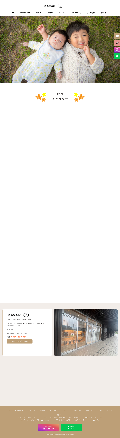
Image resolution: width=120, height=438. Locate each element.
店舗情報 (50, 13)
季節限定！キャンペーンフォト (93, 417)
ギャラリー (62, 13)
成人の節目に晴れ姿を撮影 (63, 420)
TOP (12, 13)
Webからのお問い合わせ (19, 341)
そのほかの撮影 (94, 420)
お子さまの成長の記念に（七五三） (28, 417)
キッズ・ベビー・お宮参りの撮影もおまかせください (36, 420)
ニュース (109, 410)
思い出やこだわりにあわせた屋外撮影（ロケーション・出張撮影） (61, 417)
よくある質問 (91, 13)
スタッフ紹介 (54, 410)
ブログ (100, 410)
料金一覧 (39, 13)
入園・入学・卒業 (80, 420)
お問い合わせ (105, 13)
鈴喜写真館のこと (25, 13)
